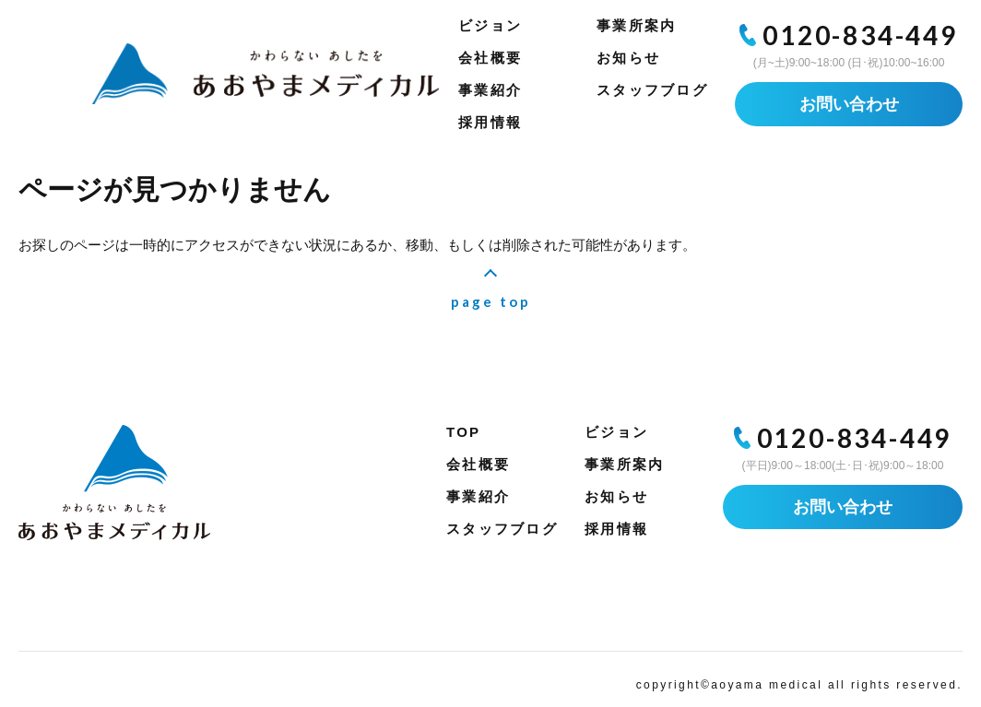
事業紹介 (490, 90)
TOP (463, 432)
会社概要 (490, 58)
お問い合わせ (849, 104)
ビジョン (490, 25)
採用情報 (490, 122)
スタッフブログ (652, 90)
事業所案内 (636, 25)
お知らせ (628, 58)
